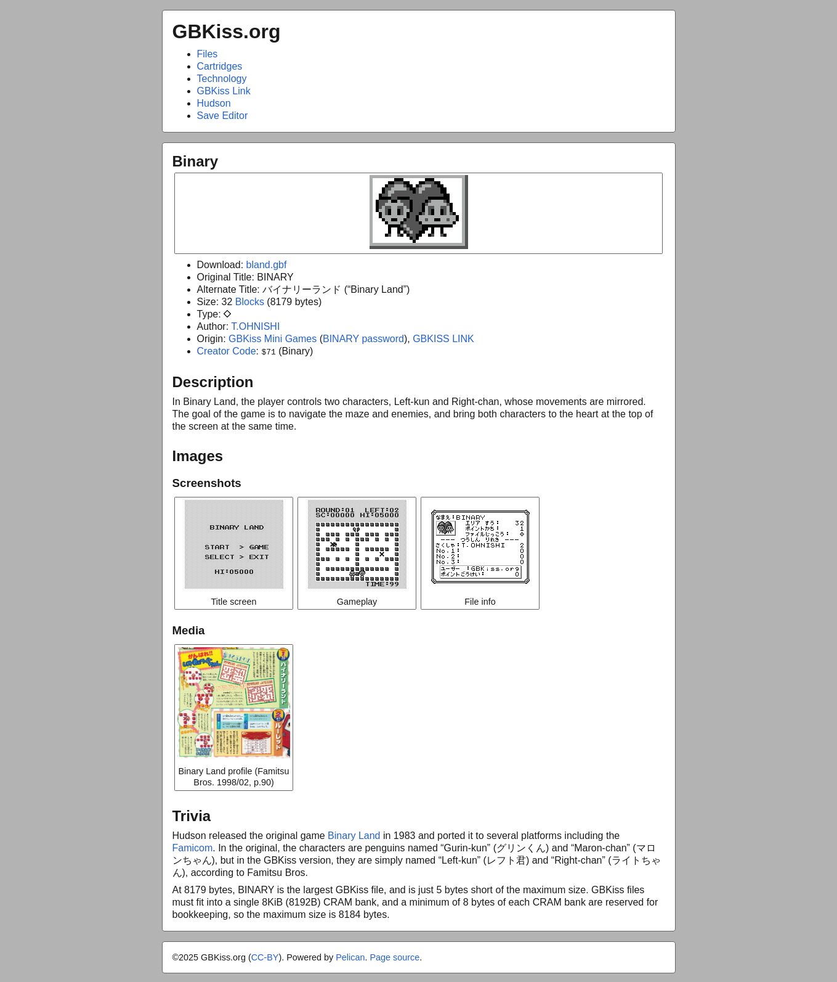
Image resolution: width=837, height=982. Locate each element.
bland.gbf (266, 265)
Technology (222, 78)
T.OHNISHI (255, 326)
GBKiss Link (224, 91)
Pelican (350, 956)
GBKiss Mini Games (272, 338)
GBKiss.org (226, 31)
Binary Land (354, 834)
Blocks (249, 302)
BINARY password (363, 338)
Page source (394, 956)
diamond (227, 313)
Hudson (214, 103)
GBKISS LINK (443, 338)
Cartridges (220, 66)
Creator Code (226, 351)
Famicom (192, 846)
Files (207, 54)
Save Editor (222, 115)
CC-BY (265, 956)
